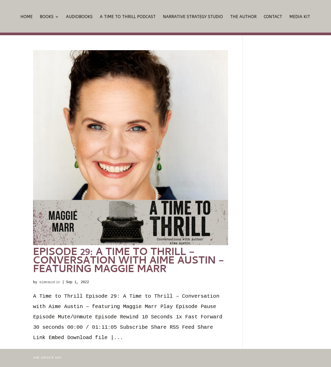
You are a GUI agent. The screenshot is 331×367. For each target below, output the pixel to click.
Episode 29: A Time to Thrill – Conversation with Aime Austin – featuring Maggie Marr (128, 261)
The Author (243, 17)
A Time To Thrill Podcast (128, 17)
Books (47, 17)
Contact (273, 17)
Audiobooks (79, 17)
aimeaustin (49, 282)
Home (26, 17)
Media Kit (299, 17)
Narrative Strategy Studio (193, 17)
